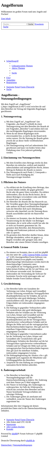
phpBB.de (30, 440)
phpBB (15, 434)
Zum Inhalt (6, 18)
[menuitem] (22, 66)
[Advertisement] (25, 44)
